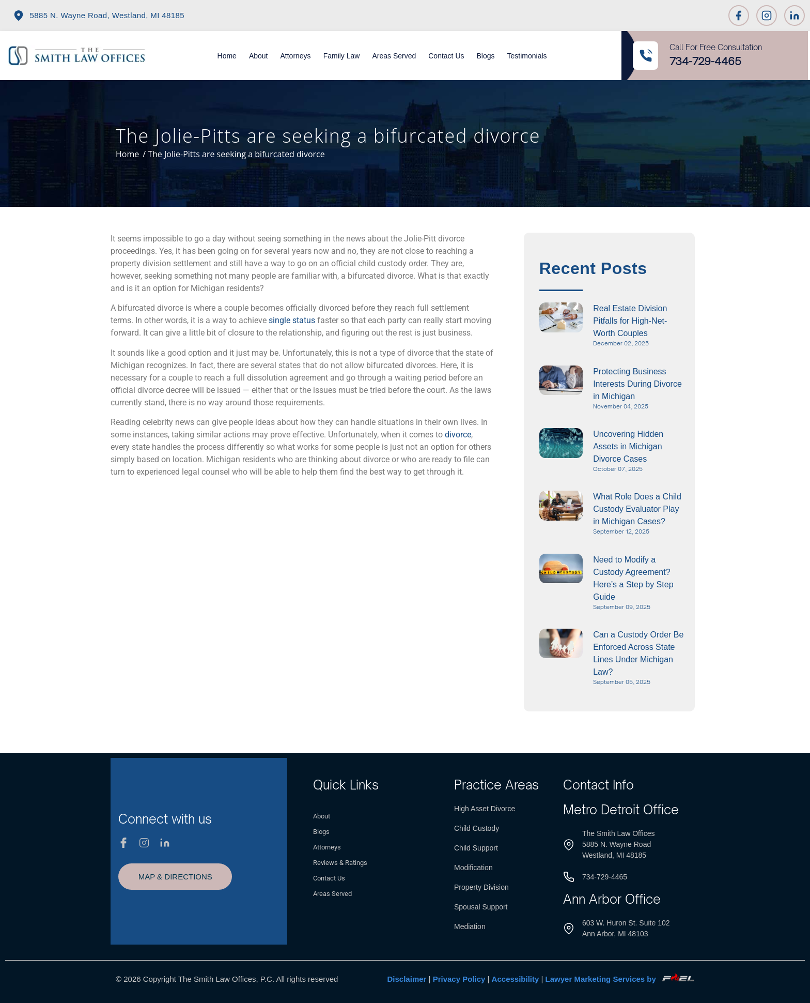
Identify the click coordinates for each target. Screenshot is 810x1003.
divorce (458, 434)
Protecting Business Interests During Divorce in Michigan (637, 384)
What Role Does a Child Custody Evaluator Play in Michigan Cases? (637, 509)
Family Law (341, 56)
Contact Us (446, 56)
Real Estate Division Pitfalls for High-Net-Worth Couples (630, 321)
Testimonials (527, 56)
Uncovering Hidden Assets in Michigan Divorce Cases (628, 446)
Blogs (486, 56)
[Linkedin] (794, 15)
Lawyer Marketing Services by (620, 979)
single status (292, 320)
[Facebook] (738, 15)
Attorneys (295, 56)
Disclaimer (407, 979)
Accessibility (515, 979)
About (258, 56)
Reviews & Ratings (340, 863)
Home (227, 56)
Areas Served (394, 56)
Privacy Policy (459, 979)
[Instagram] (766, 15)
